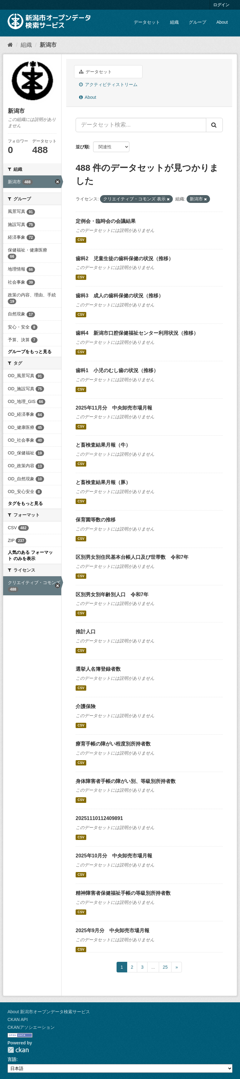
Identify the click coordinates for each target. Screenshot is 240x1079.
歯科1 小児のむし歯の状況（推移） (117, 370)
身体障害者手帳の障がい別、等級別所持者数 (126, 781)
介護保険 (86, 706)
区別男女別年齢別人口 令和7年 (112, 594)
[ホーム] (10, 45)
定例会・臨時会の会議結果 (106, 221)
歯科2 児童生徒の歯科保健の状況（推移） (124, 258)
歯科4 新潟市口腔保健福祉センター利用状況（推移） (137, 333)
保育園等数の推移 (96, 519)
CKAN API (18, 1019)
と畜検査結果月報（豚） (103, 482)
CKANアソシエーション (31, 1027)
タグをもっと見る (25, 503)
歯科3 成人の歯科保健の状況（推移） (119, 295)
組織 (174, 22)
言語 (12, 1059)
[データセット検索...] (141, 125)
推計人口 (86, 631)
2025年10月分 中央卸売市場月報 (114, 855)
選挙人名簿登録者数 (98, 669)
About (222, 22)
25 (165, 967)
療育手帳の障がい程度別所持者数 (113, 743)
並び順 (82, 146)
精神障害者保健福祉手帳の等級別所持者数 (123, 893)
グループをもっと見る (30, 351)
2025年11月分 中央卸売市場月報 (114, 407)
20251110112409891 (99, 818)
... (153, 967)
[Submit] (214, 125)
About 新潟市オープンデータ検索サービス (49, 1011)
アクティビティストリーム (108, 84)
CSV (81, 240)
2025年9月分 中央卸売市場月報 (113, 930)
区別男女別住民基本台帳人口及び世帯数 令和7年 (132, 557)
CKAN (18, 1050)
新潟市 (48, 45)
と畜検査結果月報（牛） (103, 445)
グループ (197, 22)
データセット (147, 22)
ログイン (221, 4)
